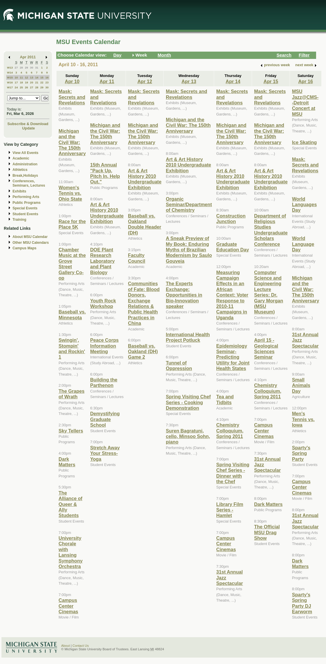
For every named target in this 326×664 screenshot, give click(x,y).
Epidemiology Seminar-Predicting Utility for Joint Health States (232, 357)
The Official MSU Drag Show (267, 532)
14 (36, 77)
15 (41, 77)
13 (31, 77)
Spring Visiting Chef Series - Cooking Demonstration (188, 402)
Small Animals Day (301, 385)
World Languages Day (304, 204)
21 (36, 82)
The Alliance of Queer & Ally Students (70, 504)
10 (16, 77)
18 (21, 82)
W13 (10, 67)
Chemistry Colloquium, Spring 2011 (229, 430)
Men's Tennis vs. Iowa (303, 419)
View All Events (25, 153)
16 (47, 77)
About (65, 645)
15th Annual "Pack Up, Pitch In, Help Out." (105, 173)
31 (36, 67)
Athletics (20, 170)
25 (21, 87)
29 (26, 67)
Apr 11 (107, 81)
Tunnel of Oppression (179, 365)
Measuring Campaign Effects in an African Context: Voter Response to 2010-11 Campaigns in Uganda (232, 295)
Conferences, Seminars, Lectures (29, 183)
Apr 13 (188, 81)
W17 (10, 87)
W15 (10, 77)
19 (26, 82)
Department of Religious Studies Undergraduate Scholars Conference (271, 230)
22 (41, 82)
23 (47, 82)
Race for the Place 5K (72, 224)
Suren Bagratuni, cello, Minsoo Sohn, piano (188, 436)
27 (16, 67)
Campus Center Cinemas (68, 606)
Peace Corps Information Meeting (104, 345)
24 (16, 87)
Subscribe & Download (27, 124)
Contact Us (81, 645)
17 (16, 82)
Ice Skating (304, 142)
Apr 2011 (28, 57)
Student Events (25, 214)
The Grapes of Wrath (71, 393)
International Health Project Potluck (188, 337)
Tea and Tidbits (225, 399)
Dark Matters (67, 461)
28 (21, 67)
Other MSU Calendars (31, 243)
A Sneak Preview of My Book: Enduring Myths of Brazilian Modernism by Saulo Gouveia (189, 250)
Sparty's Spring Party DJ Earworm (302, 603)
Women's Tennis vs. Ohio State (70, 193)
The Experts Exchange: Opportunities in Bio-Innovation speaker (184, 295)
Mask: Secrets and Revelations (72, 97)
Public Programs (26, 203)
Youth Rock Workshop (103, 303)
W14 (10, 72)
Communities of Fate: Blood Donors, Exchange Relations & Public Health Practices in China (144, 303)
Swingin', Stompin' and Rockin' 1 (72, 348)
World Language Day (303, 244)
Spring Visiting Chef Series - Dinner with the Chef (232, 473)
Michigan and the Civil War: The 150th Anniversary (72, 142)
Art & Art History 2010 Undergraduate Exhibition (107, 213)
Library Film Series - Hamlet (229, 510)
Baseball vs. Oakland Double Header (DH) (144, 224)
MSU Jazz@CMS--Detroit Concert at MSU (305, 103)
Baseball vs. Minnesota (72, 314)
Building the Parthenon (103, 382)
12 (26, 77)
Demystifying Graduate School (104, 419)
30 (31, 67)
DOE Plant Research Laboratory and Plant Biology (102, 261)
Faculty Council (136, 258)
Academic (21, 158)
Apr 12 (145, 81)
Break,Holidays (25, 176)
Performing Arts (26, 197)
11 (21, 77)
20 (31, 82)
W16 (10, 82)
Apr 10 (72, 81)
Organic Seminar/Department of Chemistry (189, 204)
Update (28, 128)
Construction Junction (231, 218)
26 (26, 87)
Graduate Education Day (232, 246)
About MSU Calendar (30, 237)
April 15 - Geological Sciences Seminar (266, 348)
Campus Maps (24, 248)
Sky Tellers (71, 430)
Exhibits (19, 191)
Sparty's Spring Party (301, 453)
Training (19, 220)
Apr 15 (271, 81)
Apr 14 (233, 81)
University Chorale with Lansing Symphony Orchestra (71, 552)
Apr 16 (305, 81)
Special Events (25, 208)
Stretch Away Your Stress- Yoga (104, 453)
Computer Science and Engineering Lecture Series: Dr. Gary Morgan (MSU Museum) (268, 292)
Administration (25, 164)
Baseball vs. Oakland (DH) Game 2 (143, 351)
